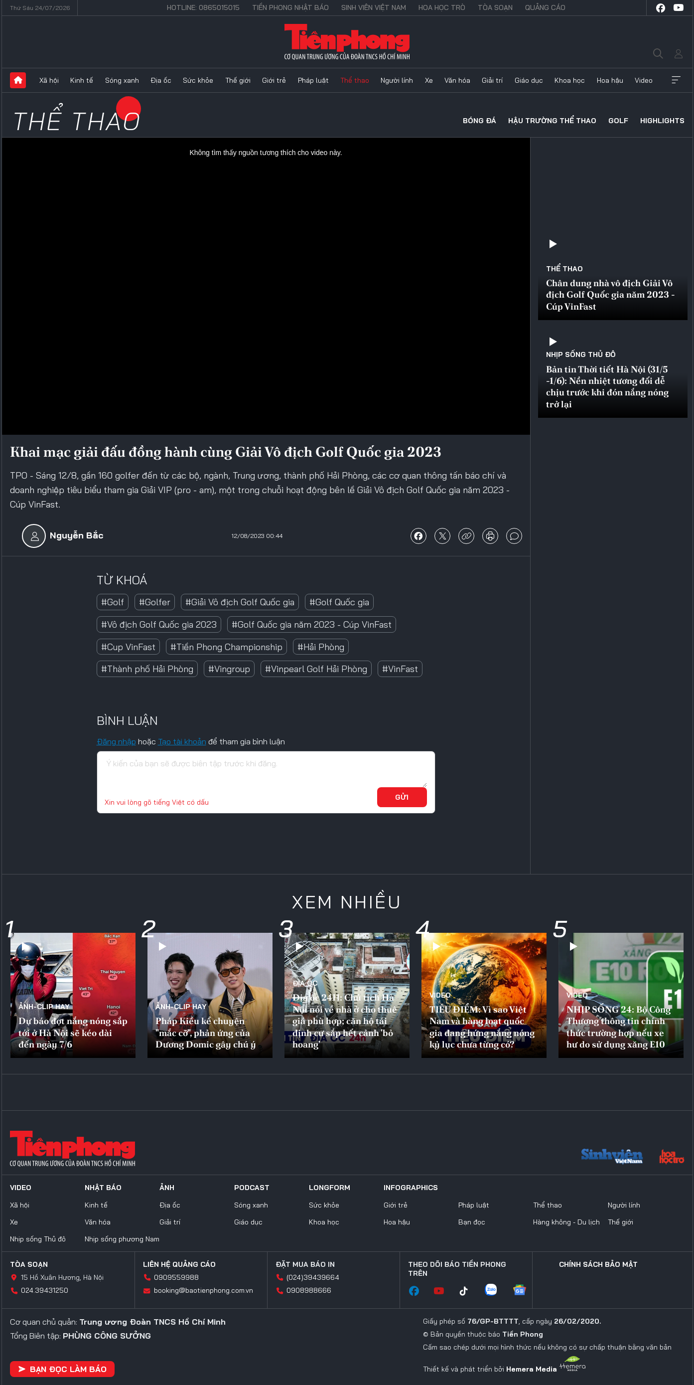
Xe (429, 80)
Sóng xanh (122, 80)
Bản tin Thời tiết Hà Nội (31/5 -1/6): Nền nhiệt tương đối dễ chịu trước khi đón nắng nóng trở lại (607, 386)
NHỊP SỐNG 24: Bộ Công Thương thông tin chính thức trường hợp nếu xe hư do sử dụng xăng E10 (618, 1027)
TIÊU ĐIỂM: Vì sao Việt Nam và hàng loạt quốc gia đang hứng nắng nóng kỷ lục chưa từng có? (482, 1027)
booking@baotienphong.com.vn (203, 1290)
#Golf (112, 602)
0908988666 (308, 1290)
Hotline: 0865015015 (203, 7)
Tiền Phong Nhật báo (290, 7)
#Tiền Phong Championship (226, 647)
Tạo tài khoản (182, 741)
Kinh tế (81, 80)
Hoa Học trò (441, 7)
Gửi (402, 797)
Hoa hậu (610, 80)
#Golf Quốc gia (339, 602)
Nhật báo (103, 1187)
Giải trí (492, 80)
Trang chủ (18, 80)
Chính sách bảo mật (598, 1264)
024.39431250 (44, 1290)
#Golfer (154, 602)
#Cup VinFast (128, 647)
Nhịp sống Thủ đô (581, 354)
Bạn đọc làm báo (62, 1369)
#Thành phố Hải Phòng (147, 669)
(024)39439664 (312, 1277)
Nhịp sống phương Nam (122, 1238)
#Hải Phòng (320, 647)
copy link (466, 536)
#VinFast (400, 669)
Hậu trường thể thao (552, 120)
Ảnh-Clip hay (44, 1006)
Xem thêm (676, 80)
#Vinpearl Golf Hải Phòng (316, 669)
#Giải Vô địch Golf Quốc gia (239, 602)
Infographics (411, 1187)
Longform (329, 1187)
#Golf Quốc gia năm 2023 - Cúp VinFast (312, 624)
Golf (618, 120)
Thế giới (238, 80)
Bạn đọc (471, 1221)
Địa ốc (160, 80)
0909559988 (176, 1277)
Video (644, 80)
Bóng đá (479, 120)
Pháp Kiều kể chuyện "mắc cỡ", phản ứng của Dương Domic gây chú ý (205, 1032)
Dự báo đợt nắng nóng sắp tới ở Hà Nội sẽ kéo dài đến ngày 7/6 (73, 1032)
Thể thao (354, 80)
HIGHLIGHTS (662, 120)
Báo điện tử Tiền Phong (347, 42)
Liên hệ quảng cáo (179, 1264)
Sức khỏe (198, 80)
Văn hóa (457, 80)
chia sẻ (418, 536)
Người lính (397, 80)
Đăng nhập (116, 741)
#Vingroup (229, 669)
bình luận (514, 536)
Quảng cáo (545, 7)
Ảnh (166, 1187)
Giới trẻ (274, 80)
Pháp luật (313, 80)
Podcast (252, 1187)
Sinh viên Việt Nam (373, 7)
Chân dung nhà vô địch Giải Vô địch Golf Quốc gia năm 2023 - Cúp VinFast (610, 294)
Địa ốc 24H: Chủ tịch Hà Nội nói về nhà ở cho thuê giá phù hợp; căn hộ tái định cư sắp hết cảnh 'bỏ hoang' (344, 1021)
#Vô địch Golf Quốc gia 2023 (159, 624)
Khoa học (570, 80)
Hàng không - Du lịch (566, 1221)
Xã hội (49, 80)
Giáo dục (529, 80)
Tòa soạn (495, 7)
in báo (490, 536)
